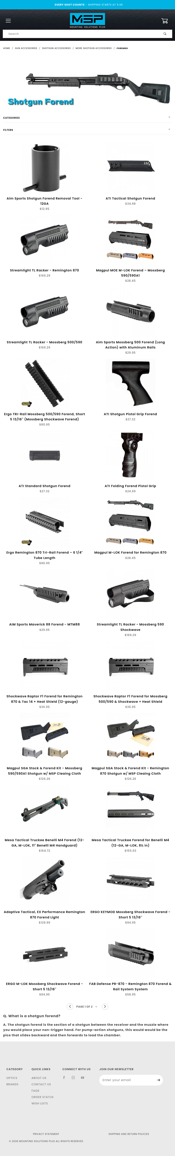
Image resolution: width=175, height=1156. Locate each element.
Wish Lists (39, 1103)
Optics (11, 1078)
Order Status (42, 1097)
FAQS (35, 1091)
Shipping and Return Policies (129, 1134)
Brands (12, 1084)
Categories (11, 117)
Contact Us (41, 1084)
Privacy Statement (46, 1134)
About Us (38, 1078)
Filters (8, 130)
